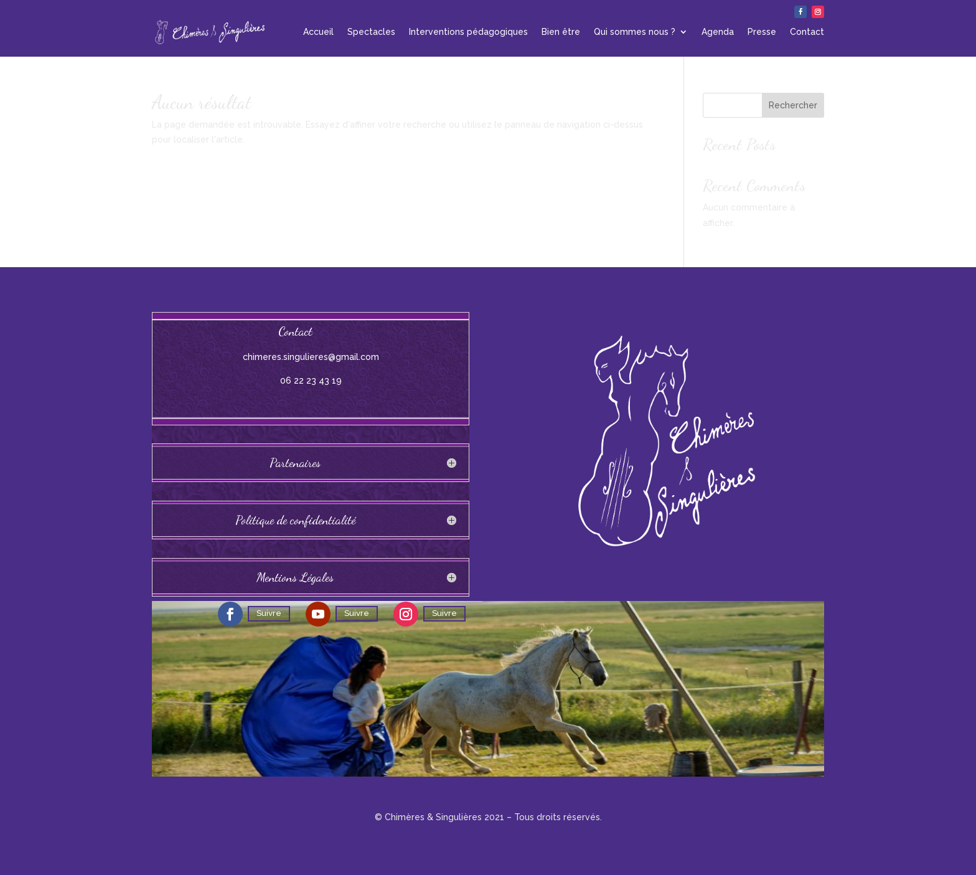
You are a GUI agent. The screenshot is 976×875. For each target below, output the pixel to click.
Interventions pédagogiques (468, 32)
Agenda (718, 32)
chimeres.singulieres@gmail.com (311, 357)
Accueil (318, 32)
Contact (807, 32)
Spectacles (371, 32)
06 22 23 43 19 (311, 380)
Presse (762, 32)
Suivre (268, 613)
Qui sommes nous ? (634, 32)
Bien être (561, 32)
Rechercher (793, 105)
